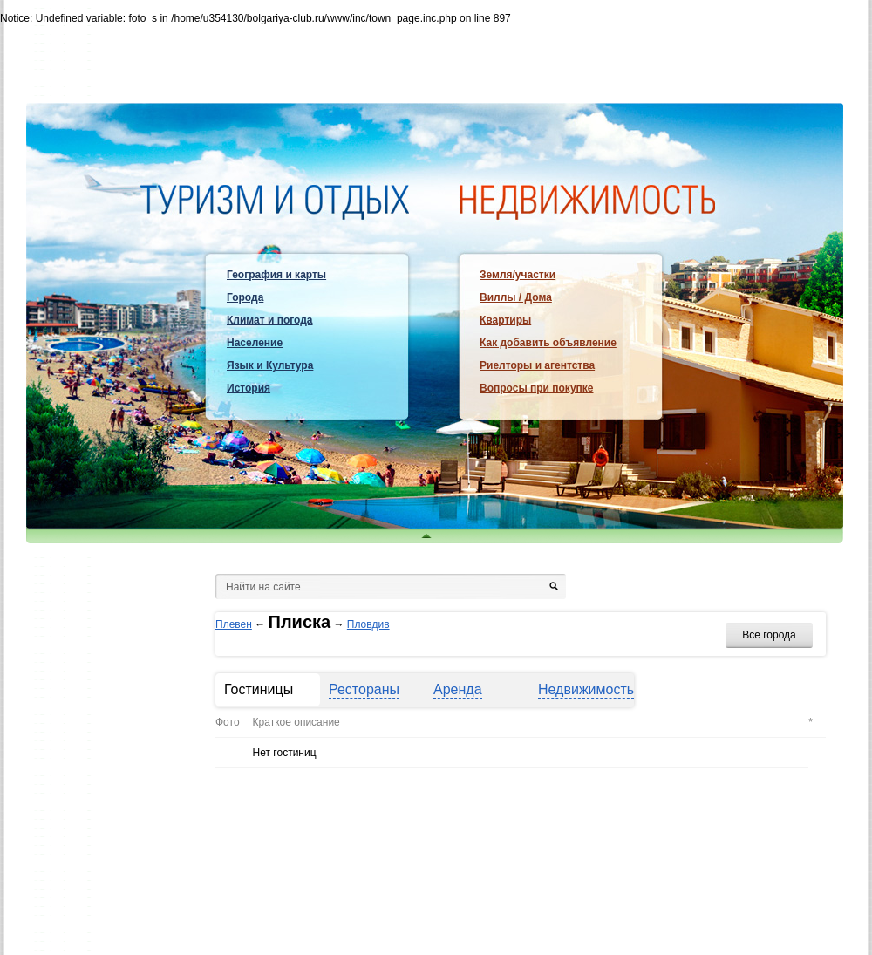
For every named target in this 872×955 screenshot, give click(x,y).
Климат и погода (270, 320)
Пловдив (368, 624)
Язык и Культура (270, 365)
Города (245, 297)
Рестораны (364, 689)
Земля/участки (517, 275)
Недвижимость (586, 689)
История (248, 388)
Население (255, 343)
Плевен (233, 624)
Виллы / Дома (516, 297)
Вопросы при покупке (536, 388)
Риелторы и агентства (537, 365)
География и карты (276, 275)
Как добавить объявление (548, 343)
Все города (769, 635)
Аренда (457, 689)
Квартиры (505, 320)
